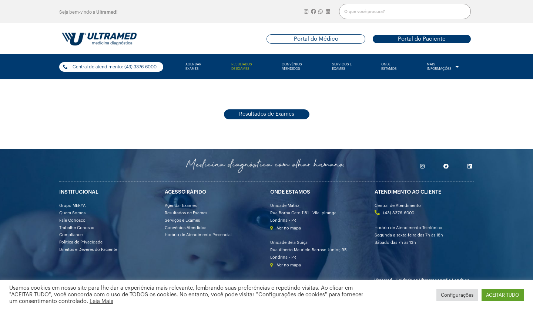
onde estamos (389, 67)
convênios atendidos (292, 67)
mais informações (443, 66)
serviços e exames (342, 67)
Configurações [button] (457, 295)
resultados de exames (241, 67)
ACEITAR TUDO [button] (502, 295)
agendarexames (193, 67)
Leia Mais (101, 301)
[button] (315, 39)
